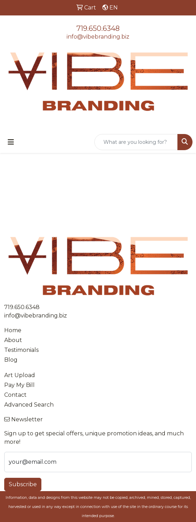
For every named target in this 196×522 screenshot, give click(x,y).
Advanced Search (29, 404)
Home (12, 330)
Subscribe (23, 484)
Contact (15, 395)
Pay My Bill (19, 385)
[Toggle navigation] (11, 142)
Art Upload (19, 375)
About (13, 340)
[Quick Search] (136, 142)
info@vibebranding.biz (98, 36)
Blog (11, 359)
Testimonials (21, 350)
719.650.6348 (98, 28)
